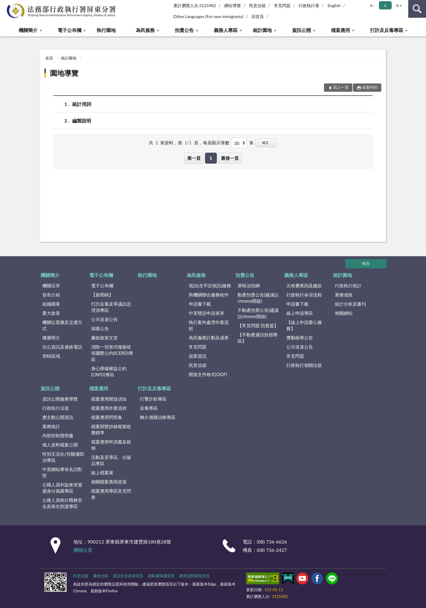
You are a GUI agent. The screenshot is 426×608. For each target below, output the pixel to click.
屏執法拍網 (249, 285)
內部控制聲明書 (57, 435)
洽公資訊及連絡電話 (62, 346)
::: (4, 4)
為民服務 (145, 30)
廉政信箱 (100, 575)
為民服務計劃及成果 (209, 337)
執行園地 (106, 30)
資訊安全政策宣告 (128, 575)
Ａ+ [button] (398, 5)
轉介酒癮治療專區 (157, 417)
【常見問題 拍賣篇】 (258, 325)
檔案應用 (340, 30)
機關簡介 (28, 30)
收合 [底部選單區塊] (366, 263)
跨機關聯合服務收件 (209, 294)
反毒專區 (149, 408)
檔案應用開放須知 (109, 398)
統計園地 (262, 30)
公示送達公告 (104, 319)
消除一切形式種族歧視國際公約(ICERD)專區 (112, 353)
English (334, 5)
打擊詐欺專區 (153, 398)
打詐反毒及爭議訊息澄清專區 (111, 307)
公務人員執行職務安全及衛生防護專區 (62, 503)
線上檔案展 (102, 472)
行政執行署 (308, 5)
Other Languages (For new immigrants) (208, 16)
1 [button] (210, 158)
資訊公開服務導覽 (60, 398)
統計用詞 (81, 104)
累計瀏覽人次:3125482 (194, 5)
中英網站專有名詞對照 (62, 472)
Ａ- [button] (372, 5)
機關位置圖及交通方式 (62, 325)
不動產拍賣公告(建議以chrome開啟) (258, 313)
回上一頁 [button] (340, 87)
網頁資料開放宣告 (194, 575)
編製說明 (81, 120)
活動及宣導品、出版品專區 (111, 460)
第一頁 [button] (194, 158)
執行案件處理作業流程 (209, 325)
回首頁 (257, 16)
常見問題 (282, 5)
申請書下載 (200, 304)
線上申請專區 (299, 313)
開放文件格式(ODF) (208, 374)
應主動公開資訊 (57, 417)
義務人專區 (226, 30)
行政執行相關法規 (304, 365)
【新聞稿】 (102, 294)
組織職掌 (51, 304)
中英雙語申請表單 (206, 313)
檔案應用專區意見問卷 (111, 494)
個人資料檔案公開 (60, 444)
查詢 (417, 9)
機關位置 (82, 550)
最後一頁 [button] (230, 158)
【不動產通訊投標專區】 (257, 337)
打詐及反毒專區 (386, 30)
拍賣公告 (184, 30)
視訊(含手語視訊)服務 (210, 285)
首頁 (49, 58)
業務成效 (344, 294)
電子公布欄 (69, 30)
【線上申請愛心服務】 (304, 325)
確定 (265, 142)
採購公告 (100, 328)
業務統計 (51, 426)
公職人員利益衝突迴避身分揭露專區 (62, 488)
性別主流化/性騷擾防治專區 (63, 457)
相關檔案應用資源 (109, 481)
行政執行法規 (55, 408)
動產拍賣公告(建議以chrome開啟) (258, 298)
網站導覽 (232, 5)
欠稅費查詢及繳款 (304, 285)
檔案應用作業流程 (109, 408)
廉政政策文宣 (104, 337)
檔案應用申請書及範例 (111, 445)
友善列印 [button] (369, 87)
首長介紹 (51, 294)
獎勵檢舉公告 (299, 337)
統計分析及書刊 (350, 304)
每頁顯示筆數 (216, 142)
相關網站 (344, 313)
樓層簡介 (51, 337)
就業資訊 (197, 356)
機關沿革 (51, 285)
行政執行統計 (348, 285)
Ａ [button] (385, 5)
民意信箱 (257, 5)
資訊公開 (301, 30)
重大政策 (51, 313)
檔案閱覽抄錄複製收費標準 (111, 429)
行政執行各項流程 (304, 294)
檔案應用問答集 (106, 417)
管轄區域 (51, 356)
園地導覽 (64, 73)
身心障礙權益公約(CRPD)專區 (109, 371)
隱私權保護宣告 (161, 575)
